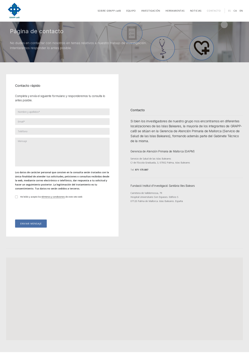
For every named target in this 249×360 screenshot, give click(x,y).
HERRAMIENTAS (175, 11)
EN (241, 11)
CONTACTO (214, 11)
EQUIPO (131, 11)
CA (235, 11)
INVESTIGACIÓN (150, 11)
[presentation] (40, 215)
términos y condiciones (53, 204)
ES (229, 11)
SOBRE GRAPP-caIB (109, 11)
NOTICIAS (196, 11)
